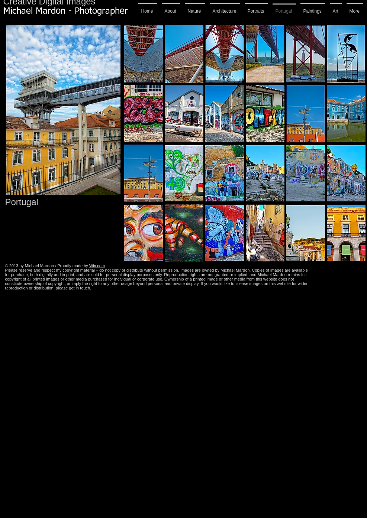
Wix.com (97, 265)
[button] (143, 54)
